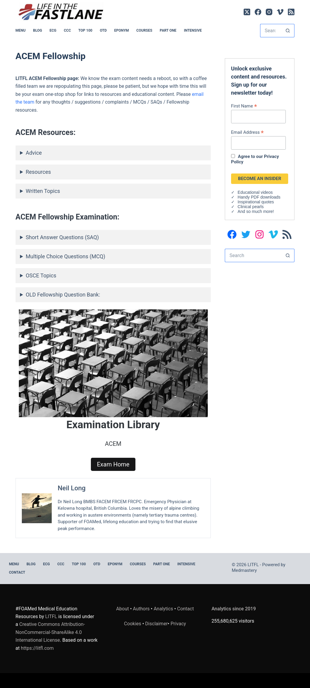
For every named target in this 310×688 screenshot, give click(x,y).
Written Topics (43, 191)
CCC (67, 30)
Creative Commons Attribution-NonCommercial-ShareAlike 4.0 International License (50, 632)
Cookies (133, 623)
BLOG (37, 30)
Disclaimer (156, 623)
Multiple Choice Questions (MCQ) (65, 256)
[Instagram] (269, 12)
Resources (38, 172)
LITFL (51, 616)
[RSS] (291, 12)
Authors (141, 609)
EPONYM (121, 30)
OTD (103, 30)
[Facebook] (258, 12)
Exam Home (113, 464)
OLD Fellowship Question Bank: (63, 294)
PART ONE (168, 30)
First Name (244, 106)
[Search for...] (270, 30)
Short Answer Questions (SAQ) (62, 237)
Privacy (178, 623)
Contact (17, 572)
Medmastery (244, 570)
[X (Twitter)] (247, 12)
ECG (53, 30)
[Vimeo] (280, 12)
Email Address (247, 132)
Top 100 (85, 30)
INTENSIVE (193, 30)
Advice (34, 153)
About (122, 609)
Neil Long (71, 488)
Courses (144, 30)
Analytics (163, 609)
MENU (21, 30)
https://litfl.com (37, 648)
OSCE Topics (41, 275)
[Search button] (287, 30)
